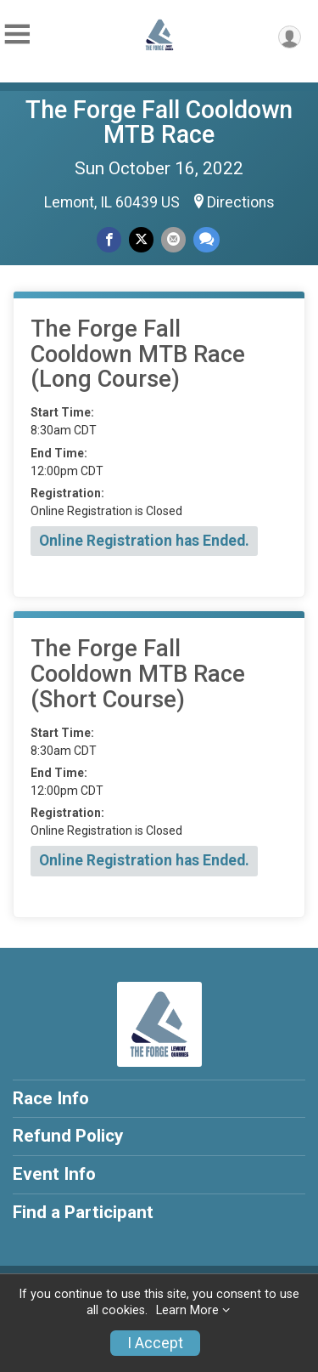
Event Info (54, 1174)
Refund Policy (68, 1135)
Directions (241, 202)
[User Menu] (289, 37)
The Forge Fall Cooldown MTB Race (159, 122)
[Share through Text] (206, 239)
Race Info (51, 1098)
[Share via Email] (173, 239)
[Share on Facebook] (109, 239)
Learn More (187, 1310)
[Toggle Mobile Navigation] (17, 34)
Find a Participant (83, 1212)
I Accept (155, 1343)
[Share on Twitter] (141, 239)
